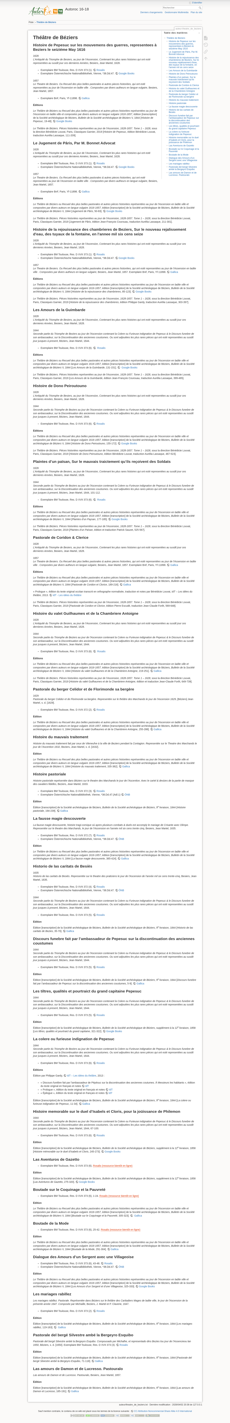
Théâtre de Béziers (46, 22)
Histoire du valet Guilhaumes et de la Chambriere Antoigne (184, 89)
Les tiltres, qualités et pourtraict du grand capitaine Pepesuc (184, 127)
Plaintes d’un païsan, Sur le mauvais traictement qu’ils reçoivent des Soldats (182, 79)
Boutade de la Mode (178, 155)
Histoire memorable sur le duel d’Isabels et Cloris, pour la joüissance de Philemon (184, 140)
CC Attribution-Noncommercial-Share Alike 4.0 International (163, 1411)
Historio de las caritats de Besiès (181, 111)
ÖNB (127, 794)
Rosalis (100, 70)
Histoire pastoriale (177, 103)
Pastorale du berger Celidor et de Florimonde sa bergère (183, 95)
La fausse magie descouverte (183, 106)
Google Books (126, 73)
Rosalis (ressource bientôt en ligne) (112, 1165)
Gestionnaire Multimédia (176, 12)
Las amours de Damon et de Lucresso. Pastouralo (183, 173)
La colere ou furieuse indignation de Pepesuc (180, 133)
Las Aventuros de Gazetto (181, 145)
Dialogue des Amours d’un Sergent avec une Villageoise (183, 159)
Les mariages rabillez (179, 163)
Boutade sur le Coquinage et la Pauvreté (184, 150)
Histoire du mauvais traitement (183, 100)
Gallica (85, 98)
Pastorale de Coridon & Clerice (184, 85)
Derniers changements (151, 12)
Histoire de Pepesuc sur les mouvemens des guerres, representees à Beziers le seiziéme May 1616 (182, 45)
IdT (87, 1086)
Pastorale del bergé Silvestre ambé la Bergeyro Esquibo (183, 168)
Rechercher (200, 7)
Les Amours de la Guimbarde (183, 70)
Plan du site (196, 12)
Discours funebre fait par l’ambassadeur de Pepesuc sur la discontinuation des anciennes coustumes (184, 119)
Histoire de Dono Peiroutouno (183, 74)
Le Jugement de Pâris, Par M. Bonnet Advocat (183, 53)
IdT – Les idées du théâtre (81, 1075)
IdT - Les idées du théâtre (67, 595)
